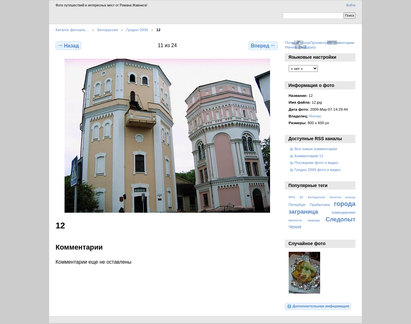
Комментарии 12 (308, 156)
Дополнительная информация (318, 306)
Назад (68, 45)
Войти (350, 5)
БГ (301, 197)
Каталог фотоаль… (72, 30)
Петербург (297, 205)
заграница (303, 211)
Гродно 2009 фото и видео (317, 169)
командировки (343, 212)
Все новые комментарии (315, 149)
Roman (315, 116)
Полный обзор (297, 42)
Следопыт (340, 219)
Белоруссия (107, 30)
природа (314, 220)
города (344, 203)
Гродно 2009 (137, 30)
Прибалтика (320, 205)
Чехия (295, 226)
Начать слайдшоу (300, 47)
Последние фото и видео (316, 162)
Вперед (263, 45)
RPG (292, 197)
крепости (295, 220)
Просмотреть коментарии (332, 42)
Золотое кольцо (342, 197)
